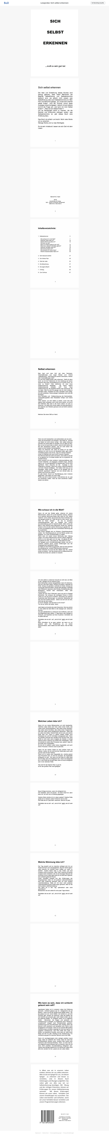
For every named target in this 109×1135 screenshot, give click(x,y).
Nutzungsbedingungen (56, 1133)
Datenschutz (45, 1133)
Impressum (38, 1133)
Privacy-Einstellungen (68, 1133)
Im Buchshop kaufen (98, 3)
